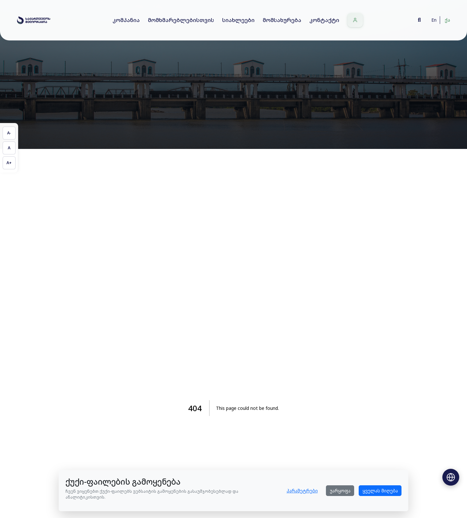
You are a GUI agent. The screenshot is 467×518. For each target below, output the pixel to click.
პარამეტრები (302, 491)
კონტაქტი (324, 20)
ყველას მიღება (380, 491)
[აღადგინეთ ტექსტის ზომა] (9, 147)
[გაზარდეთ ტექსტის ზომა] (9, 162)
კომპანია (126, 20)
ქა (447, 20)
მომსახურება (282, 20)
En (434, 20)
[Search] (419, 20)
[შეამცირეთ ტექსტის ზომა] (9, 133)
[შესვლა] (355, 20)
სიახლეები (238, 20)
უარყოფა (340, 491)
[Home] (33, 20)
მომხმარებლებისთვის (181, 20)
